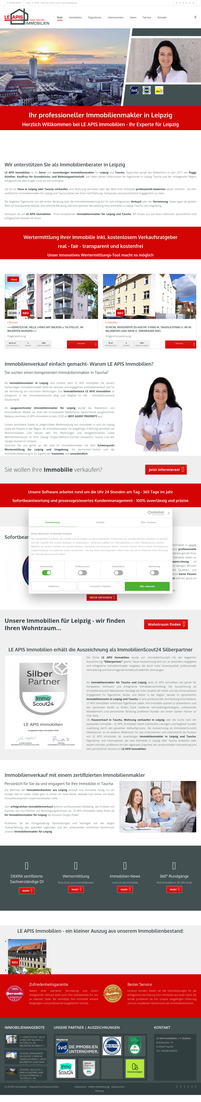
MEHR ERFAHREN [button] (101, 597)
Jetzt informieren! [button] (164, 469)
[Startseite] (27, 17)
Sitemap (99, 1090)
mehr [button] (26, 890)
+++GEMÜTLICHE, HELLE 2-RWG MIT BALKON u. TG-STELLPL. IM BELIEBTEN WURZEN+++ (32, 1041)
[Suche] (197, 19)
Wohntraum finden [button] (164, 624)
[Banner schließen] (169, 513)
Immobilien (75, 17)
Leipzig (192, 545)
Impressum (81, 1086)
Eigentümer (95, 17)
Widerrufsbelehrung (99, 1086)
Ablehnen (53, 586)
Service (147, 17)
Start (60, 17)
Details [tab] (100, 522)
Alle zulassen (147, 586)
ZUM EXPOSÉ (81, 344)
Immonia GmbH (50, 1086)
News (133, 17)
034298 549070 (15, 3)
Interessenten (116, 17)
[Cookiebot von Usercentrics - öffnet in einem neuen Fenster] (150, 513)
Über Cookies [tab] (148, 522)
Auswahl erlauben (100, 586)
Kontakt (162, 17)
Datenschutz (117, 1086)
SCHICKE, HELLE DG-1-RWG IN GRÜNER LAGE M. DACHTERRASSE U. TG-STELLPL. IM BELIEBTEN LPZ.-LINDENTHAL (31, 1077)
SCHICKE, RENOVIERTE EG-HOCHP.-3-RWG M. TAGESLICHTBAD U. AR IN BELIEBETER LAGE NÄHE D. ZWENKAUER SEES (33, 1059)
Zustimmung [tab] (52, 522)
